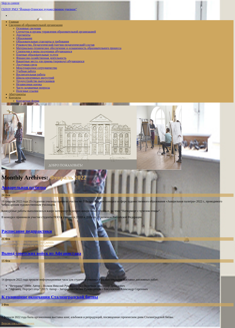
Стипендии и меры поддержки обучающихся (44, 51)
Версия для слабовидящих (17, 323)
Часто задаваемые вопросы (33, 87)
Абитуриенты (17, 94)
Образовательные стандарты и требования (42, 41)
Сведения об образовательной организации (36, 25)
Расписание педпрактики (26, 231)
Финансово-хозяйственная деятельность (41, 58)
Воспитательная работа (30, 74)
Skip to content (10, 3)
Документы (23, 34)
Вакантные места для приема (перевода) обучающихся (50, 61)
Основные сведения (28, 28)
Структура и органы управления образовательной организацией (56, 31)
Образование (24, 38)
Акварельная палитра (23, 187)
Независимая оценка (29, 84)
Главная (14, 21)
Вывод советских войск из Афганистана (41, 253)
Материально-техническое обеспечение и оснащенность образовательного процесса (68, 48)
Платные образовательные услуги (37, 54)
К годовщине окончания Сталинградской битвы (49, 296)
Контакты (15, 97)
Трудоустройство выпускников (35, 81)
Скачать (49, 242)
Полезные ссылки (27, 90)
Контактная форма (27, 100)
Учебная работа (26, 71)
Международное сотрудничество (36, 67)
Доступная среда (26, 64)
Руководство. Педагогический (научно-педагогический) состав (55, 44)
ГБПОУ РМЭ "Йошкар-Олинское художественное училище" (39, 9)
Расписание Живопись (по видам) (22, 245)
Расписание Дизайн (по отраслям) (22, 242)
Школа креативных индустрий (35, 77)
